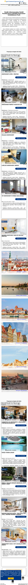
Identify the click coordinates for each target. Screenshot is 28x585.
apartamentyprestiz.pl (14, 1)
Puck (3, 182)
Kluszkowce (4, 408)
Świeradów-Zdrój (5, 530)
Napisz (27, 584)
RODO (2, 576)
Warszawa (4, 469)
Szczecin (3, 438)
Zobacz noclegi (21, 77)
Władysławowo (5, 60)
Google (2, 572)
